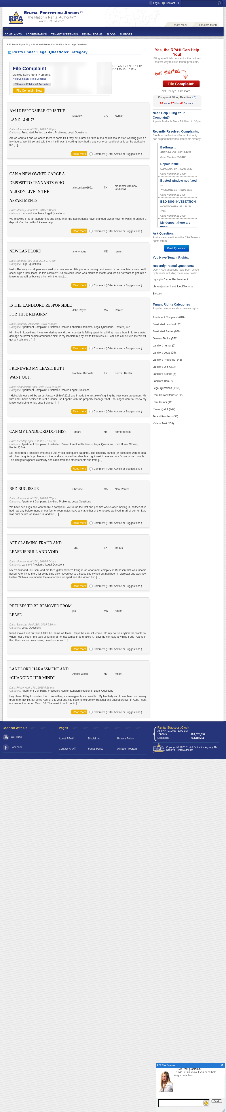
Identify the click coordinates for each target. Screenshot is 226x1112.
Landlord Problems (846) (167, 359)
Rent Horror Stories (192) (168, 395)
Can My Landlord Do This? (37, 431)
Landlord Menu (208, 25)
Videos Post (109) (163, 423)
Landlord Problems (60, 44)
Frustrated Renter (41, 44)
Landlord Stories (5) (164, 373)
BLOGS (111, 34)
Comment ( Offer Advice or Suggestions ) (118, 154)
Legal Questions (79, 44)
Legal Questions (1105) (166, 388)
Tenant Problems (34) (165, 416)
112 (131, 69)
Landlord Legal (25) (164, 352)
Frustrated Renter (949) (166, 331)
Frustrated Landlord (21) (167, 324)
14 (116, 69)
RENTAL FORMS (92, 34)
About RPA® (66, 738)
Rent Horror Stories (126, 444)
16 (124, 69)
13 (113, 69)
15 (120, 69)
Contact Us (172, 3)
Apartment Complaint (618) (169, 317)
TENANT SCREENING (64, 34)
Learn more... (184, 91)
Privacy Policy (125, 738)
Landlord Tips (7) (163, 381)
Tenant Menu (179, 25)
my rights (158, 279)
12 (140, 66)
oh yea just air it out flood (167, 286)
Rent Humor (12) (163, 402)
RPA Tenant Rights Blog (18, 44)
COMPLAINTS (13, 34)
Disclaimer (94, 738)
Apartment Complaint (34, 327)
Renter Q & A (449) (164, 409)
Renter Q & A (122, 327)
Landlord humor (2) (164, 345)
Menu (6, 28)
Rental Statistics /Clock (173, 727)
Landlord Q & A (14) (164, 366)
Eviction (157, 293)
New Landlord (25, 251)
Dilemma (187, 286)
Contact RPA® (67, 748)
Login (156, 3)
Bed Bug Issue (24, 489)
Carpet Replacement (175, 279)
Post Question (176, 248)
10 (132, 66)
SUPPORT (126, 34)
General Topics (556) (165, 338)
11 (136, 66)
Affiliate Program (127, 748)
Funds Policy (95, 748)
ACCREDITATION (36, 34)
